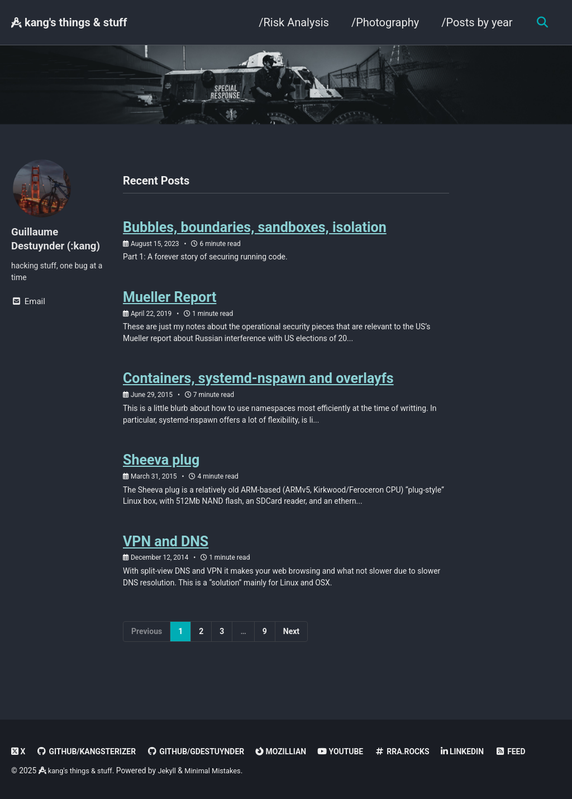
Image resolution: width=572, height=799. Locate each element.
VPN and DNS (165, 559)
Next (291, 651)
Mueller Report (169, 303)
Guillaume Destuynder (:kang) (59, 239)
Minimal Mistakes (221, 770)
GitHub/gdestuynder (207, 751)
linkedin (488, 751)
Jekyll (173, 770)
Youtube (359, 751)
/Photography (382, 22)
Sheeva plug (161, 474)
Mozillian (297, 751)
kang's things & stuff (69, 22)
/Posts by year (473, 22)
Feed (538, 751)
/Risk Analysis (291, 22)
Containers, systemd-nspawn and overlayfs (258, 389)
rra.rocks (424, 751)
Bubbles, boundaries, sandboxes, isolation (255, 231)
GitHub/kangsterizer (90, 751)
